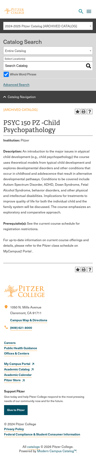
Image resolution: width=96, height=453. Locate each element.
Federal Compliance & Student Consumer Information (42, 434)
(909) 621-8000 (21, 327)
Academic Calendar (18, 374)
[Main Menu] (89, 11)
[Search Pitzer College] (81, 11)
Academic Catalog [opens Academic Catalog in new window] (17, 369)
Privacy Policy (14, 429)
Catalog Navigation (22, 97)
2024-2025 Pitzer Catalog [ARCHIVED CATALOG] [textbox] (41, 26)
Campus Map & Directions (28, 320)
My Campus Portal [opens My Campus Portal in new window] (17, 363)
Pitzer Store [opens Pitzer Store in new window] (12, 380)
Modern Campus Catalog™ (56, 451)
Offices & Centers (16, 353)
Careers (10, 342)
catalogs (33, 446)
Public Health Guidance (20, 348)
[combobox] (48, 26)
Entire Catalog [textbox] (15, 51)
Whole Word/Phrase (23, 74)
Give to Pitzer (16, 410)
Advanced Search (16, 84)
